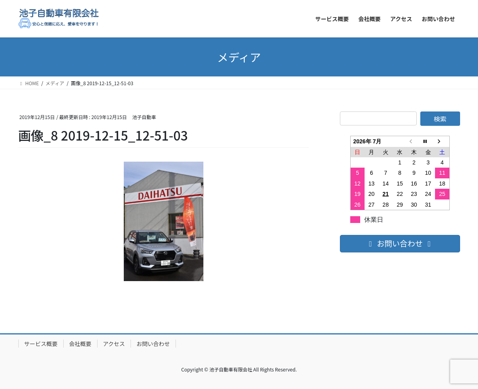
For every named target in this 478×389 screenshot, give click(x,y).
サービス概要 (41, 344)
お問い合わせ (153, 344)
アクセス (114, 344)
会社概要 (80, 344)
